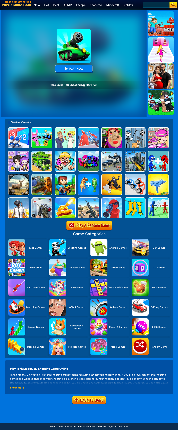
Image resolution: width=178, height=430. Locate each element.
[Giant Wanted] (88, 128)
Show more (17, 387)
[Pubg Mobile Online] (18, 198)
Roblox (128, 5)
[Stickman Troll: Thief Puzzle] (135, 128)
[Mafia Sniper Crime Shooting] (135, 152)
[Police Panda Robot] (111, 152)
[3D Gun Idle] (158, 175)
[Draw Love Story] (65, 128)
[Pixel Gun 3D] (65, 175)
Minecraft (112, 5)
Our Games (63, 426)
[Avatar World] (158, 128)
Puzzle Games (121, 426)
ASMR (67, 5)
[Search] (156, 5)
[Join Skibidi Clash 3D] (111, 175)
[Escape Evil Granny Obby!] (111, 128)
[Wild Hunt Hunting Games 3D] (18, 175)
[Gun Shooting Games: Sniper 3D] (41, 198)
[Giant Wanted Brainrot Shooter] (41, 175)
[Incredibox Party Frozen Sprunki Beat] (41, 128)
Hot (46, 5)
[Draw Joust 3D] (135, 175)
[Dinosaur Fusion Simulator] (88, 175)
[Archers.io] (158, 198)
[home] (16, 5)
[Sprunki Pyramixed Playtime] (88, 152)
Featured (96, 5)
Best (56, 5)
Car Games (76, 426)
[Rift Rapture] (88, 198)
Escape (81, 5)
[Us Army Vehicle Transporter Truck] (41, 152)
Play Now (73, 69)
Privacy (108, 426)
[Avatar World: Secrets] (18, 152)
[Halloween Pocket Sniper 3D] (111, 198)
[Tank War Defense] (65, 198)
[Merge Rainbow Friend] (158, 152)
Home (53, 426)
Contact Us (90, 426)
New (37, 5)
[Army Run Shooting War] (18, 128)
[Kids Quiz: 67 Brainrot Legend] (65, 152)
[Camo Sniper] (135, 198)
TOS (100, 426)
